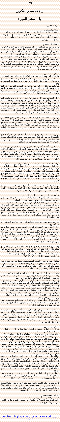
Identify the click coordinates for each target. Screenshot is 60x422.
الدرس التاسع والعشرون (49, 416)
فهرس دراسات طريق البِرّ (26, 416)
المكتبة (12, 416)
